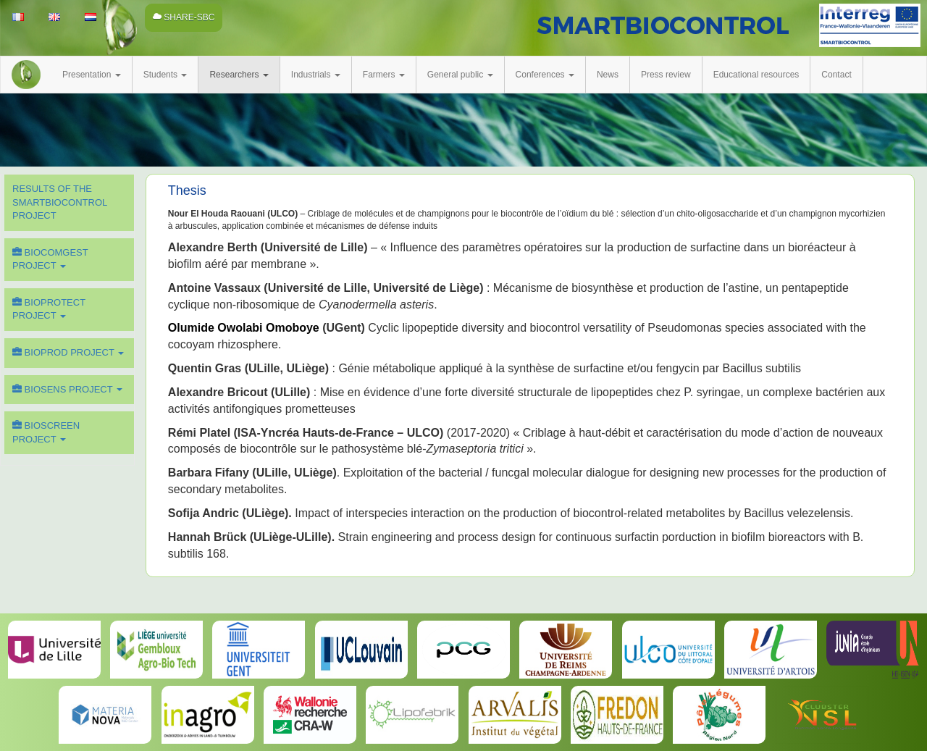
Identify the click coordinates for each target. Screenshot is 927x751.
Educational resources (756, 75)
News (607, 75)
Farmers (384, 75)
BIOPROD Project (68, 352)
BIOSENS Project (67, 389)
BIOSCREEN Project (46, 432)
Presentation (91, 75)
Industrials (315, 75)
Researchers (238, 75)
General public (460, 75)
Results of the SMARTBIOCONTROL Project (59, 202)
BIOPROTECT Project (48, 309)
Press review (666, 75)
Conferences (545, 75)
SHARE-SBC (183, 17)
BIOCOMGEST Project (50, 259)
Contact (836, 75)
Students (165, 75)
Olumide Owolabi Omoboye (243, 328)
